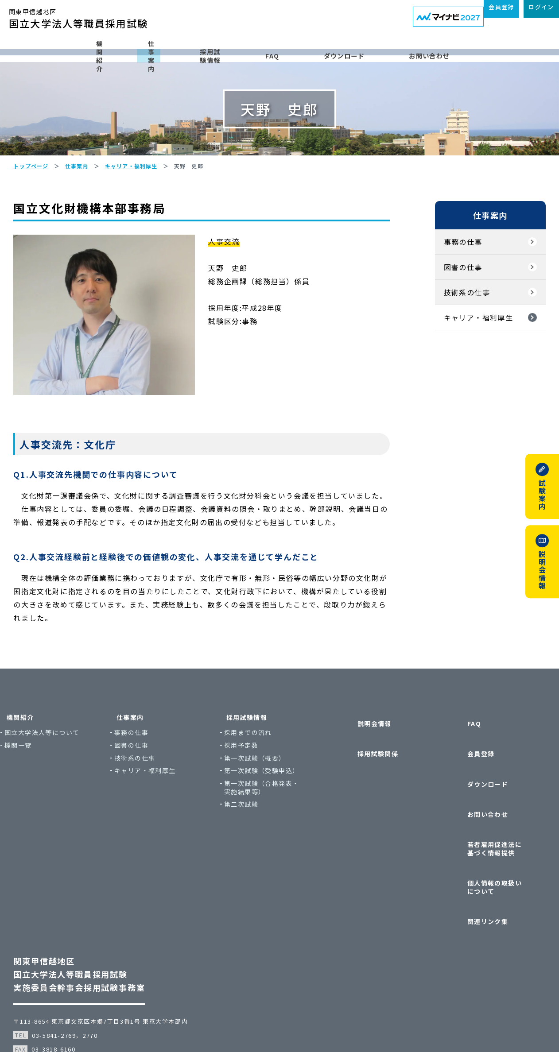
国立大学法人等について (68, 778)
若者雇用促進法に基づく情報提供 (490, 835)
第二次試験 (262, 849)
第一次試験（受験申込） (282, 816)
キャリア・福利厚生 (465, 357)
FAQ (309, 49)
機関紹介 (81, 49)
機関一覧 (44, 790)
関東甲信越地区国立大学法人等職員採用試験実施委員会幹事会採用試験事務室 (92, 927)
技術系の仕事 (454, 331)
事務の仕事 (450, 281)
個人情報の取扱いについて (490, 860)
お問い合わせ (471, 49)
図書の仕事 (450, 306)
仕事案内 (154, 49)
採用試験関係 (366, 779)
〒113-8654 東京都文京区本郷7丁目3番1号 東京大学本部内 (114, 974)
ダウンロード (382, 49)
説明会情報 (363, 762)
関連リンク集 (473, 882)
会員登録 (466, 779)
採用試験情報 (235, 49)
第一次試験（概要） (275, 803)
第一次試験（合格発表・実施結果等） (282, 832)
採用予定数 (262, 790)
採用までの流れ (268, 778)
